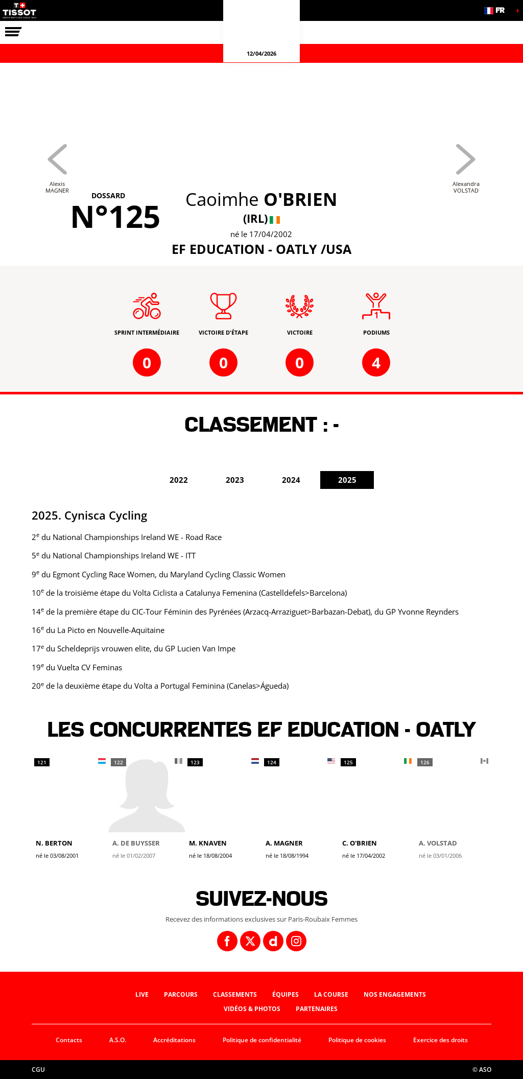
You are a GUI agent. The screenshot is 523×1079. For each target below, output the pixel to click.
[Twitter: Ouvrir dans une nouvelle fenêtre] (250, 941)
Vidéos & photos (252, 1008)
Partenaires (317, 1008)
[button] (497, 10)
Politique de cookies (357, 1040)
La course (331, 994)
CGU (38, 1069)
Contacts (69, 1040)
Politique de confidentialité (262, 1040)
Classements (235, 994)
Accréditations (174, 1040)
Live (142, 994)
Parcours (181, 994)
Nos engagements (395, 994)
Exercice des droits (440, 1040)
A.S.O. (117, 1040)
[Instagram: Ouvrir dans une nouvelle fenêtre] (296, 941)
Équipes (285, 994)
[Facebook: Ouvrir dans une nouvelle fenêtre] (227, 941)
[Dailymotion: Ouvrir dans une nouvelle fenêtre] (273, 941)
